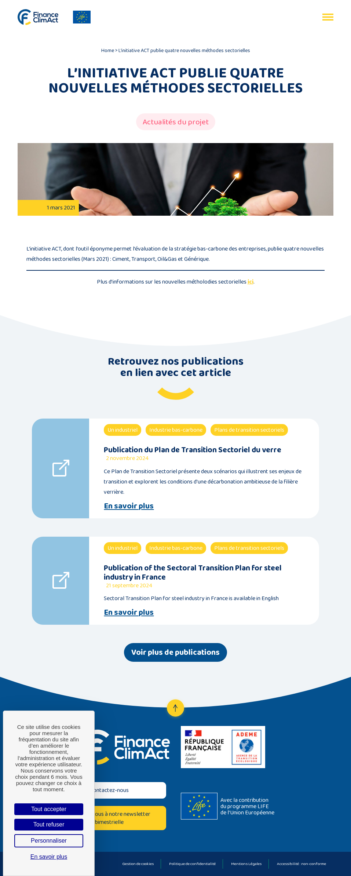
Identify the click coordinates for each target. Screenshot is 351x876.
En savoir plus (129, 506)
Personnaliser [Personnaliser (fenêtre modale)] (49, 840)
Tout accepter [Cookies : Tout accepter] (48, 809)
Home (107, 50)
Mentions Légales (246, 863)
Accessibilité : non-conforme (301, 863)
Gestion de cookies (138, 863)
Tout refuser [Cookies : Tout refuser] (48, 824)
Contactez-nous (109, 790)
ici (250, 281)
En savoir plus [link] (48, 857)
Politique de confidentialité (192, 863)
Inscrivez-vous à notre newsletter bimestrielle (109, 818)
